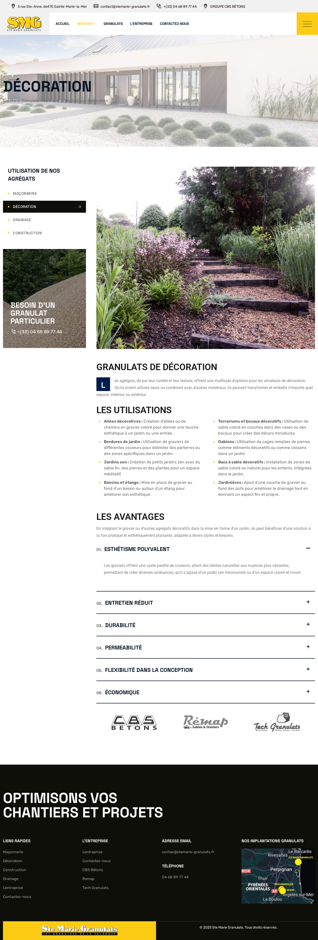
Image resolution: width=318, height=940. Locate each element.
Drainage (22, 219)
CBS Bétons (92, 870)
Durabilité (115, 625)
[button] (205, 549)
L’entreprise (141, 23)
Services (85, 23)
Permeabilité (119, 647)
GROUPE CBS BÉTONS (227, 6)
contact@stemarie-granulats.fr (125, 6)
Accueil (63, 23)
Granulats (113, 23)
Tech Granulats (95, 888)
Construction (27, 233)
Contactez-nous (174, 23)
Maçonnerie (25, 193)
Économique (117, 692)
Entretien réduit (124, 602)
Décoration (24, 206)
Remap (88, 879)
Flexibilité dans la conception (144, 669)
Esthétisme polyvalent (133, 548)
